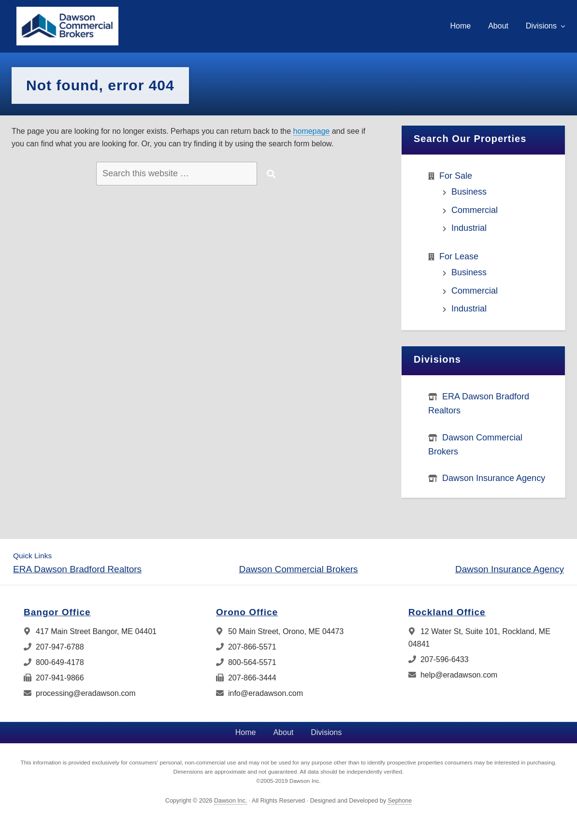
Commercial (474, 210)
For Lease (458, 256)
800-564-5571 (246, 662)
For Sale (455, 176)
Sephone (400, 800)
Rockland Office (447, 612)
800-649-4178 (54, 662)
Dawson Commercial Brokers (298, 569)
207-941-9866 (54, 678)
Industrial (469, 228)
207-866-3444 (246, 678)
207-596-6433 (438, 659)
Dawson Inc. (230, 800)
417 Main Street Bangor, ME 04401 (90, 631)
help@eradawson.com (452, 675)
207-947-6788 (54, 647)
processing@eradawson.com (80, 693)
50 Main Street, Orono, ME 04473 (280, 631)
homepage (311, 131)
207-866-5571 (246, 647)
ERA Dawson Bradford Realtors (77, 569)
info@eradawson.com (259, 693)
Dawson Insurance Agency (493, 478)
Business (469, 192)
